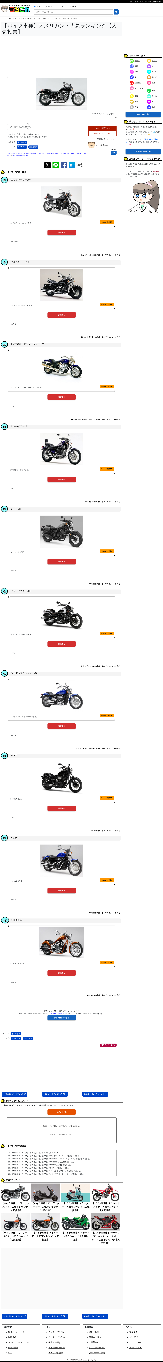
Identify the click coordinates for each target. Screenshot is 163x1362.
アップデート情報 (97, 1353)
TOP (9, 18)
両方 (38, 6)
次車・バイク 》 (95, 1094)
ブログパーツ (135, 1337)
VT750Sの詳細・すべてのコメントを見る (104, 913)
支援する (133, 1332)
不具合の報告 (95, 1337)
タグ (63, 6)
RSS (10, 1353)
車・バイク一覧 (55, 1094)
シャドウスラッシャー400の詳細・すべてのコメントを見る (98, 748)
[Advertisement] (62, 57)
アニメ (152, 61)
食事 (134, 96)
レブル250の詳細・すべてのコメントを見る (104, 584)
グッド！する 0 (108, 1045)
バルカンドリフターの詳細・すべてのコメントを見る (100, 337)
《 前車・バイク (14, 1094)
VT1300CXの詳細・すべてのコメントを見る (103, 995)
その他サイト (135, 1347)
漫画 (134, 66)
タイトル (50, 6)
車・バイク (22, 142)
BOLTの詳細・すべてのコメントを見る (105, 831)
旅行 (151, 83)
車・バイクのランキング (23, 18)
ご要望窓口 (94, 1342)
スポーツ (135, 83)
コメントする (62, 1112)
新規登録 (156, 171)
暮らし (152, 96)
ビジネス (153, 101)
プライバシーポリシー (18, 1342)
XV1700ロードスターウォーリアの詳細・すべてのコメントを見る (95, 419)
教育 (134, 107)
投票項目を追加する (143, 151)
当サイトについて (16, 1332)
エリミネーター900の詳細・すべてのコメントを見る (100, 255)
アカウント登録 (56, 1353)
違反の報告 (94, 1332)
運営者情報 (13, 1347)
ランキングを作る (57, 1337)
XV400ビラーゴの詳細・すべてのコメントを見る (101, 502)
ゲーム (135, 61)
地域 (151, 107)
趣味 (151, 91)
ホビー (135, 77)
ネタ (134, 101)
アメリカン (22, 147)
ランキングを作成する (143, 114)
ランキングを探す (57, 1332)
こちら (11, 155)
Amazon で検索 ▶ (107, 222)
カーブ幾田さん (102, 145)
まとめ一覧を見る (57, 1347)
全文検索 (73, 6)
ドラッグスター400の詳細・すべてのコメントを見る (100, 666)
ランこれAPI (135, 1342)
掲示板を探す (55, 1342)
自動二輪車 (33, 147)
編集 (113, 153)
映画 (134, 72)
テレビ (152, 72)
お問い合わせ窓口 (97, 1347)
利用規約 (12, 1337)
